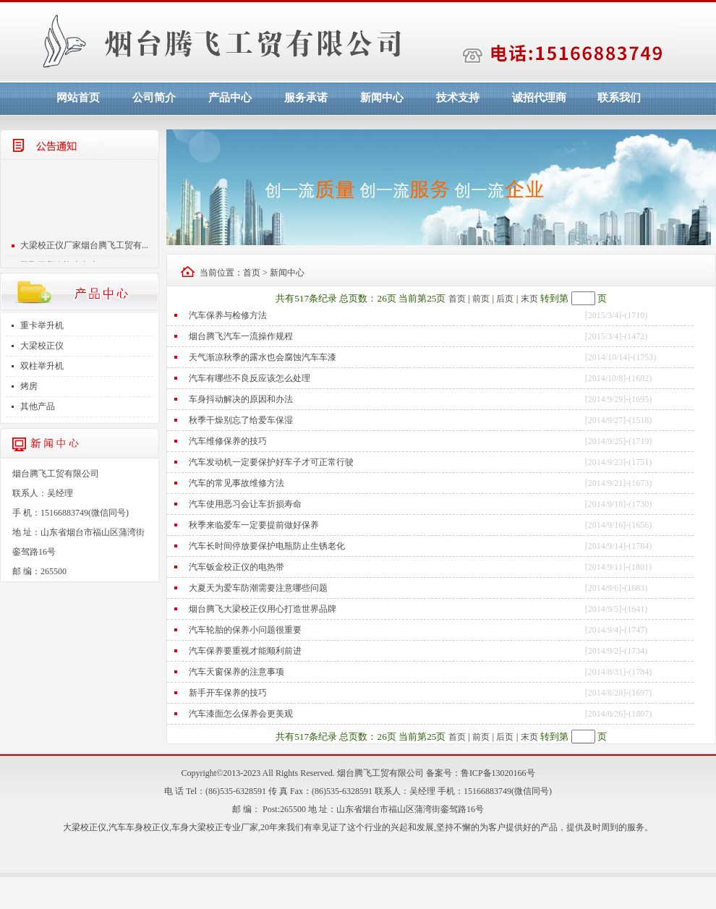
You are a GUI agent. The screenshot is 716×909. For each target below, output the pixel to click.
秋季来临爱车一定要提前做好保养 (254, 525)
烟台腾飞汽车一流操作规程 (241, 336)
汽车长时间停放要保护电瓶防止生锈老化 (267, 546)
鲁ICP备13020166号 (498, 773)
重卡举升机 (42, 325)
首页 (251, 273)
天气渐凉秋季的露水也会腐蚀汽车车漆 (262, 357)
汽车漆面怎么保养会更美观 (241, 714)
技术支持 (458, 97)
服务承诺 (306, 97)
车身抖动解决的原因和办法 (241, 399)
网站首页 (78, 97)
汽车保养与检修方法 (228, 315)
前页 (481, 299)
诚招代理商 (539, 97)
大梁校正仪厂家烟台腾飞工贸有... (84, 250)
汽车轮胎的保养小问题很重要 (245, 630)
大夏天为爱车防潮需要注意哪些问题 (258, 588)
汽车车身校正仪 (138, 827)
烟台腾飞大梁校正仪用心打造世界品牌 (262, 609)
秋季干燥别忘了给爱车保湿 (241, 420)
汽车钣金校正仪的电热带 (236, 567)
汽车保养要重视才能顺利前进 (245, 651)
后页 (504, 299)
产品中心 (230, 97)
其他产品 (37, 406)
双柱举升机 (42, 366)
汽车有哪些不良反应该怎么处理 (249, 378)
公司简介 (154, 97)
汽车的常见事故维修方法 (236, 483)
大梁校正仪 (42, 346)
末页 (529, 299)
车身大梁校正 (197, 827)
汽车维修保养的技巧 (228, 441)
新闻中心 (382, 97)
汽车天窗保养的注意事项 (236, 672)
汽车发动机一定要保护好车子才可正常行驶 (271, 462)
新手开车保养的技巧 (228, 693)
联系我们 (619, 97)
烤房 (29, 386)
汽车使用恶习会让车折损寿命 (245, 504)
